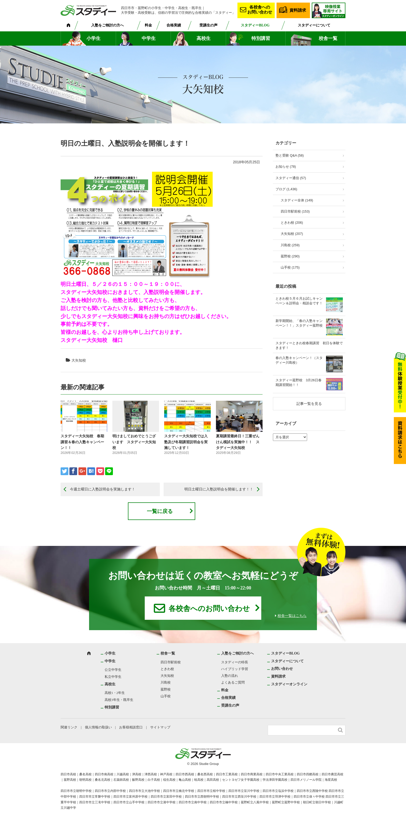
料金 (148, 25)
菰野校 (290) (290, 256)
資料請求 (297, 10)
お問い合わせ (282, 669)
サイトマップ (160, 727)
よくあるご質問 (233, 682)
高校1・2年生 (115, 693)
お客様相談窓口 (131, 727)
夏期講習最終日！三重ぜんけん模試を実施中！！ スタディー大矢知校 (237, 442)
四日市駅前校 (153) (295, 211)
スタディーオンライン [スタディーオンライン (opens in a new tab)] (289, 684)
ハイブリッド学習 (234, 669)
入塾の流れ (229, 676)
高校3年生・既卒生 (119, 700)
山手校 (166, 696)
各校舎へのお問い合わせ (259, 9)
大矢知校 (78, 360)
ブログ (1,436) (286, 189)
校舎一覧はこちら (292, 616)
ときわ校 (167, 669)
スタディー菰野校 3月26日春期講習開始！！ (299, 382)
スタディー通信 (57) (291, 178)
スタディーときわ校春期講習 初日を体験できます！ (309, 345)
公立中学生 (113, 670)
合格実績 (173, 25)
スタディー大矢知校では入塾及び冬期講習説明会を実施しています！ (186, 442)
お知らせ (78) (286, 166)
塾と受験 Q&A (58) (290, 155)
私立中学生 (113, 677)
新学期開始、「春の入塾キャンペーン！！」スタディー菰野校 (299, 323)
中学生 (149, 38)
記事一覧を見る (309, 404)
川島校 (166, 682)
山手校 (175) (290, 267)
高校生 (204, 38)
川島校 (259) (290, 245)
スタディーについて (314, 25)
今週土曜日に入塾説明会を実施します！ (102, 489)
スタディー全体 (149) (297, 200)
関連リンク (69, 727)
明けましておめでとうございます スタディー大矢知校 (134, 442)
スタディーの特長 (234, 662)
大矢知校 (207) (292, 234)
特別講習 (260, 38)
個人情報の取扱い (98, 727)
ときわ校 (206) (292, 222)
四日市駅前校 (171, 662)
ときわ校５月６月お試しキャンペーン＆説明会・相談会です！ (299, 301)
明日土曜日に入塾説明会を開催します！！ (218, 489)
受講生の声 (208, 25)
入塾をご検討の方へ (107, 25)
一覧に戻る (160, 511)
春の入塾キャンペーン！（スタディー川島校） (299, 360)
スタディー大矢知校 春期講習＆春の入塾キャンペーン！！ (82, 442)
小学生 (93, 38)
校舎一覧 (328, 38)
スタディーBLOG (255, 25)
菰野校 (166, 689)
